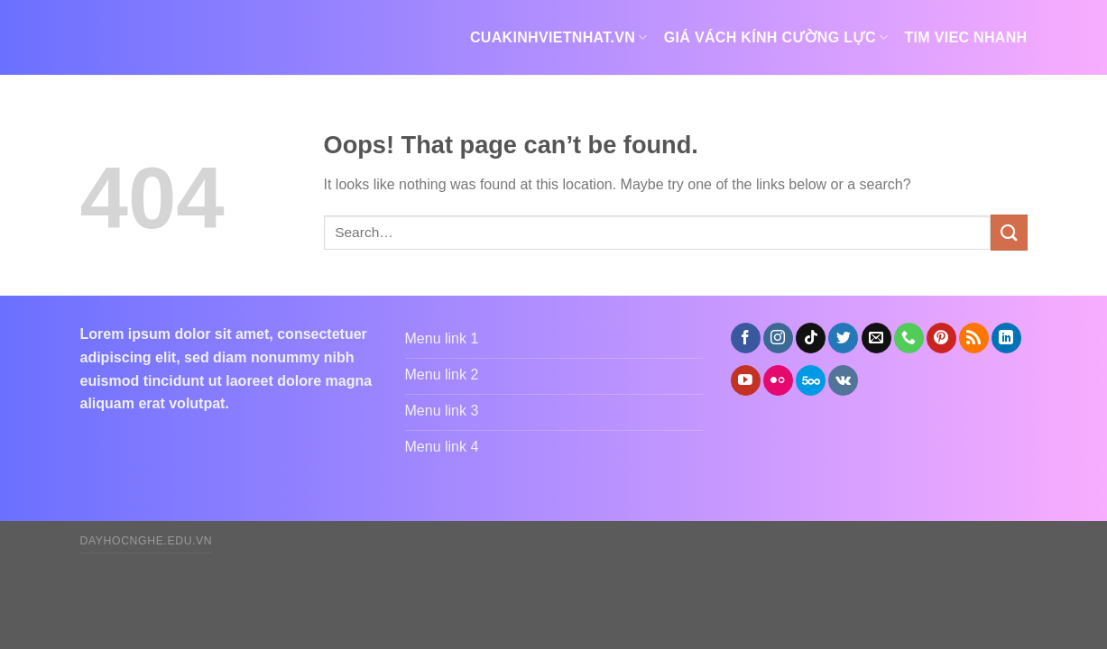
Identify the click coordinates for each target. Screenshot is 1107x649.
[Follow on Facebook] (746, 338)
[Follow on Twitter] (843, 338)
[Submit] (1009, 232)
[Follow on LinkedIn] (1006, 338)
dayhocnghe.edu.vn (146, 541)
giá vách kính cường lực (776, 37)
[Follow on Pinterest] (941, 338)
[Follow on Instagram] (778, 338)
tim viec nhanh (965, 37)
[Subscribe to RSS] (974, 338)
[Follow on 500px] (811, 380)
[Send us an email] (876, 338)
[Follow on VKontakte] (843, 380)
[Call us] (909, 338)
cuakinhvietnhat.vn (559, 37)
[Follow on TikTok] (811, 338)
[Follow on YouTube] (746, 380)
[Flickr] (778, 380)
